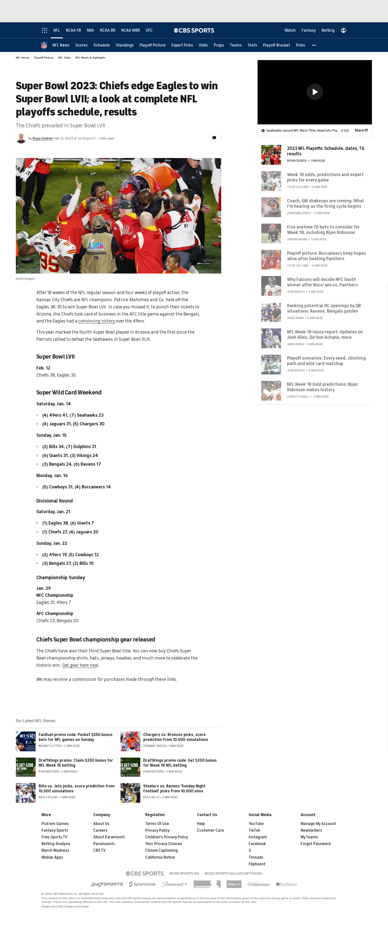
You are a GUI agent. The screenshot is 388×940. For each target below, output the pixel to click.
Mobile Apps (52, 857)
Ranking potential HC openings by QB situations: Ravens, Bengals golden (324, 308)
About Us (101, 823)
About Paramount (109, 837)
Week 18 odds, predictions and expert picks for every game (325, 177)
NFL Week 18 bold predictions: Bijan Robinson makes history (322, 387)
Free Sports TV (55, 837)
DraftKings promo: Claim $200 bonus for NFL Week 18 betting (76, 763)
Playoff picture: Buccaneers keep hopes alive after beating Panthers (326, 256)
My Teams (309, 837)
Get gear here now (80, 665)
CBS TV (99, 850)
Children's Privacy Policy (166, 837)
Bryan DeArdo (43, 138)
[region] (315, 92)
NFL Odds (64, 57)
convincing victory (96, 321)
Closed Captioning (161, 850)
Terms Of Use (157, 823)
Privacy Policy (157, 830)
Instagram (258, 837)
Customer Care (210, 830)
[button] (314, 45)
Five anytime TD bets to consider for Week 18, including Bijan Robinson (323, 229)
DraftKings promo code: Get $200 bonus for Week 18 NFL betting (180, 763)
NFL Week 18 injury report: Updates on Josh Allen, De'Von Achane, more (325, 334)
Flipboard (257, 864)
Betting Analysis (56, 843)
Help (201, 823)
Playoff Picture (43, 57)
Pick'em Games (55, 823)
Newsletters (311, 830)
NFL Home (22, 57)
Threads (256, 857)
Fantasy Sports (55, 830)
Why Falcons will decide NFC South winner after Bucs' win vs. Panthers (322, 282)
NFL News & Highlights (90, 57)
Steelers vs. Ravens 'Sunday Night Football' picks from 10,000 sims (174, 788)
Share (359, 130)
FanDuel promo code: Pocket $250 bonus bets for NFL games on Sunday (76, 737)
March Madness (55, 850)
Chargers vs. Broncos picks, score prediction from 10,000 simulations (175, 737)
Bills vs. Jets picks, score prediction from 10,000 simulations (77, 788)
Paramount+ (104, 843)
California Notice (160, 857)
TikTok (254, 830)
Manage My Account (318, 823)
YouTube (256, 823)
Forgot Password (316, 843)
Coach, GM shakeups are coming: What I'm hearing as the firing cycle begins (325, 203)
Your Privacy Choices (163, 843)
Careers (100, 830)
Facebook (257, 843)
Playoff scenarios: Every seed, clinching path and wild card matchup (326, 360)
